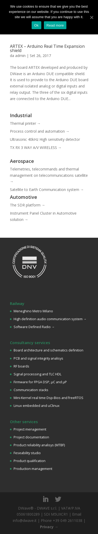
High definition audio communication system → (50, 319)
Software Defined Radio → (34, 327)
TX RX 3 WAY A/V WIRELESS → (36, 147)
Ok (36, 25)
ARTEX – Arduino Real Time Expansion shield (47, 48)
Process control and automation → (40, 131)
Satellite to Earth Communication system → (47, 189)
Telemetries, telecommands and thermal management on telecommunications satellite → (49, 175)
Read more (55, 25)
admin (20, 55)
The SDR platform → (27, 205)
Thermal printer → (25, 123)
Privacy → (49, 526)
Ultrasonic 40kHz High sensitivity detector (45, 139)
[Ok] (91, 17)
